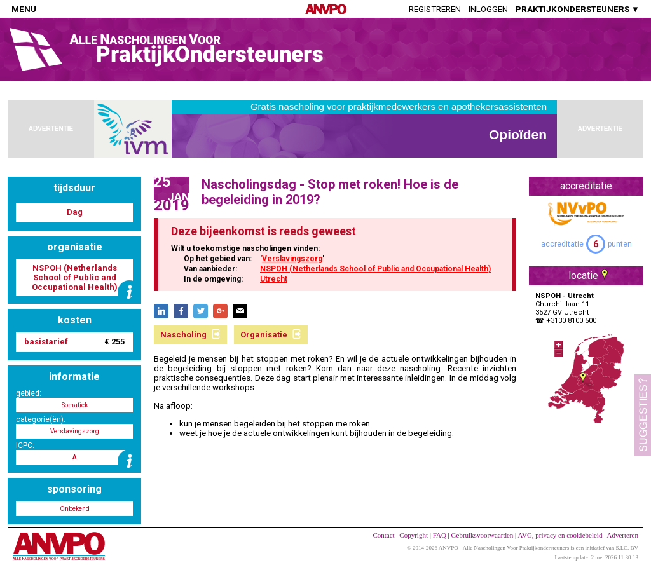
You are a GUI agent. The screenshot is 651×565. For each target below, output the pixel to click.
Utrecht (273, 279)
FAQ (439, 535)
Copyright (413, 535)
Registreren (435, 9)
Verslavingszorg (292, 258)
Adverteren (622, 535)
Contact (383, 535)
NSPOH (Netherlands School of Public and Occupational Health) (375, 268)
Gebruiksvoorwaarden (482, 535)
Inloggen (488, 9)
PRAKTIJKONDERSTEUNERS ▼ (578, 9)
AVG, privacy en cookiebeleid (559, 535)
